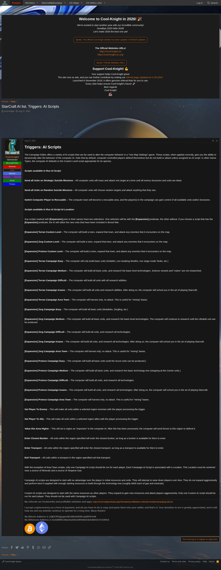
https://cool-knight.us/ (110, 51)
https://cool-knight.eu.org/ (110, 54)
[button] (37, 3)
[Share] (213, 141)
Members (30, 3)
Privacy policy (194, 561)
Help (205, 561)
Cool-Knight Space (11, 561)
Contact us (165, 561)
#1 (217, 141)
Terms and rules (179, 561)
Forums (16, 3)
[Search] (212, 3)
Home (211, 561)
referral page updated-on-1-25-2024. (144, 77)
